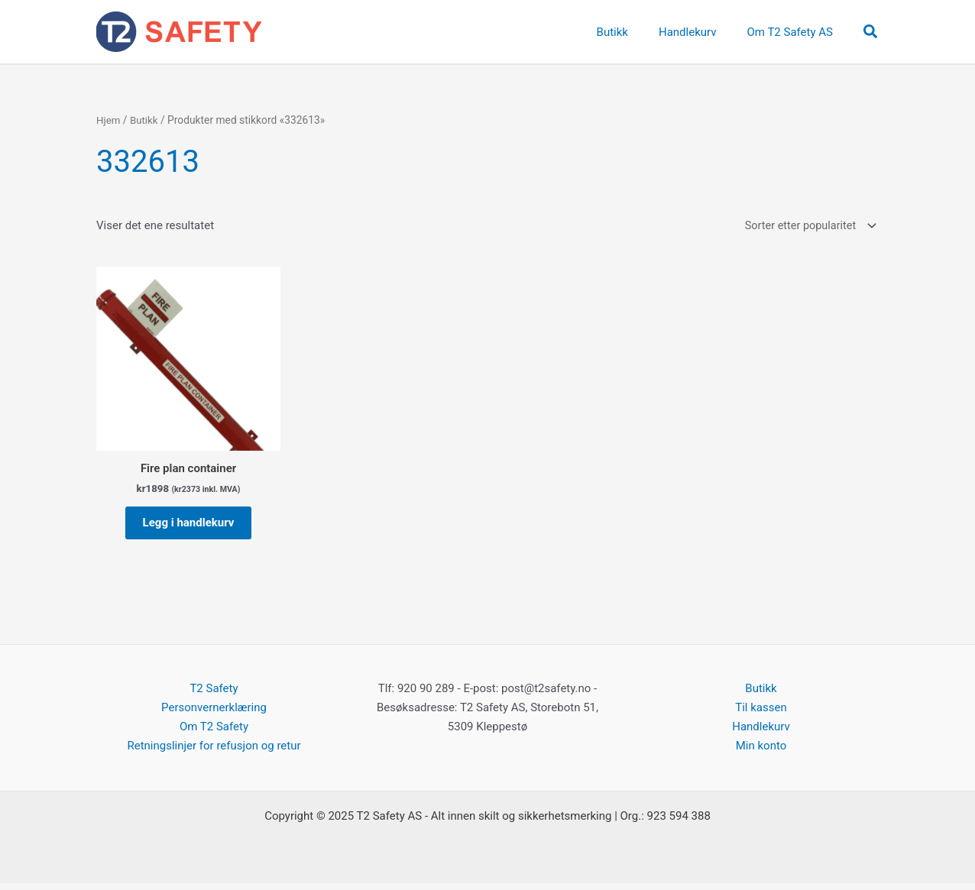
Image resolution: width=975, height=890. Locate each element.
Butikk (145, 120)
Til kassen (760, 714)
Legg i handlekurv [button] (189, 526)
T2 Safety (213, 695)
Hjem (108, 120)
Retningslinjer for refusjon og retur (213, 752)
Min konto (761, 752)
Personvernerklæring (214, 714)
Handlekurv (761, 733)
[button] (871, 32)
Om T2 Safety (214, 733)
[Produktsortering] (806, 226)
